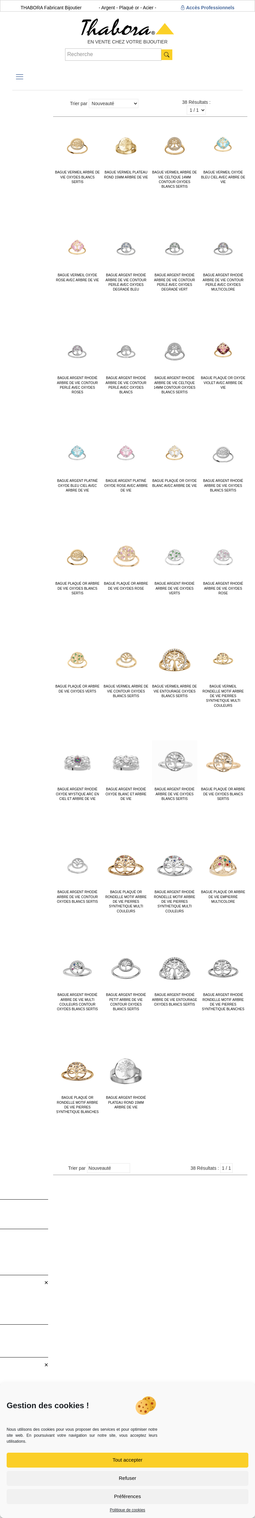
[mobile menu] (19, 77)
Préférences (127, 1496)
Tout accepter (127, 1460)
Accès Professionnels (207, 7)
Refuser (127, 1478)
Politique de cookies (127, 1510)
